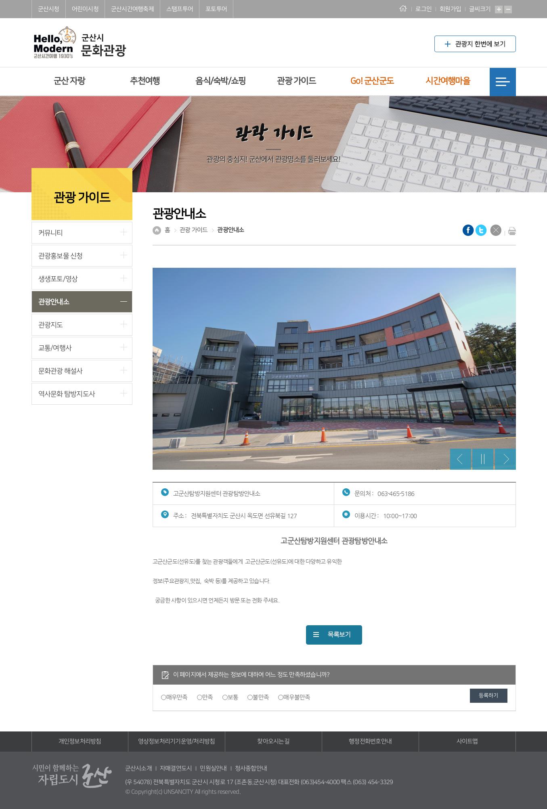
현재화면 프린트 (510, 231)
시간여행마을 (447, 81)
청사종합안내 (251, 768)
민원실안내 (213, 768)
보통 (233, 697)
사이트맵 (467, 741)
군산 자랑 (69, 81)
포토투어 (216, 9)
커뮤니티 (50, 233)
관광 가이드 (296, 81)
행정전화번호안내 (370, 741)
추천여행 (144, 81)
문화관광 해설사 (60, 371)
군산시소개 (138, 768)
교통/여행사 (55, 348)
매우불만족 (296, 697)
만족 (207, 697)
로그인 (423, 9)
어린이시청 (85, 9)
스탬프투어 (179, 9)
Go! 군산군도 (372, 81)
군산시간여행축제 (132, 9)
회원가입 (450, 9)
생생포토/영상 (58, 279)
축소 (508, 9)
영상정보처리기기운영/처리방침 (176, 741)
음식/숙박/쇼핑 (220, 81)
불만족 (261, 697)
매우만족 (177, 697)
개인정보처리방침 (80, 741)
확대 (499, 9)
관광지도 (50, 325)
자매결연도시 (176, 768)
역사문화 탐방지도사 (66, 394)
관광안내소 (53, 302)
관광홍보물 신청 (60, 256)
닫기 (495, 230)
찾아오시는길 (273, 741)
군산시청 (48, 9)
